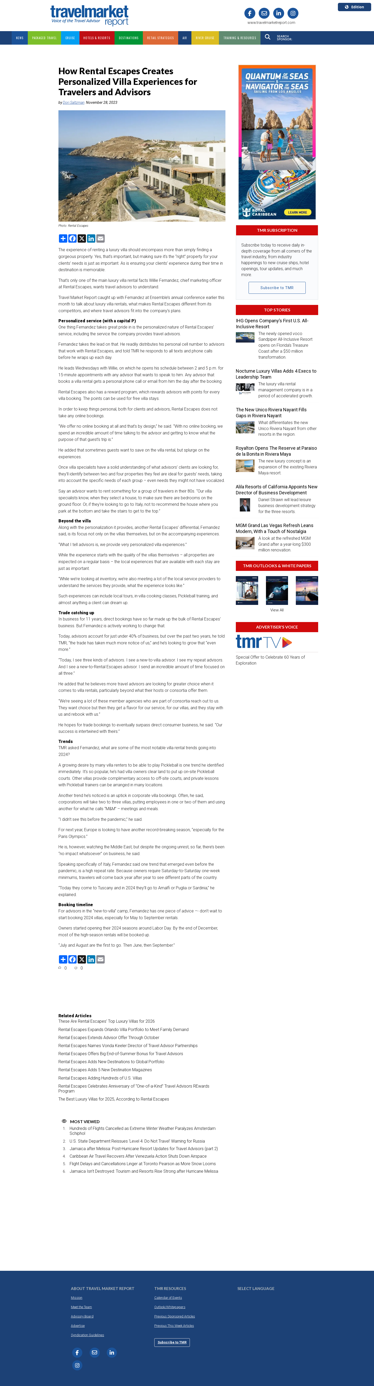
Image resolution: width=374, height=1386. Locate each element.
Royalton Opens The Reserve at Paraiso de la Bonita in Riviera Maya (276, 451)
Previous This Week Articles (174, 1326)
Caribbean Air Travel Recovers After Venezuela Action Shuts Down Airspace (138, 1156)
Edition (354, 6)
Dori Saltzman (73, 102)
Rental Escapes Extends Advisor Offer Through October (108, 1037)
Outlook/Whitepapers (169, 1307)
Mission (76, 1298)
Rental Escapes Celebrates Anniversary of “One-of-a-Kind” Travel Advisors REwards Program (133, 1089)
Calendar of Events (168, 1298)
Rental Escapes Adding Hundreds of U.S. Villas (100, 1078)
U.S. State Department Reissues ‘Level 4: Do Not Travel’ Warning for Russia (137, 1141)
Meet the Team (81, 1307)
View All (277, 610)
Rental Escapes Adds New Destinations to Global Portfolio (111, 1061)
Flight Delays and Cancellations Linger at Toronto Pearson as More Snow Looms (143, 1163)
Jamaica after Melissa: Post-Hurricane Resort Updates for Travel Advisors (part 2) (144, 1148)
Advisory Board (82, 1316)
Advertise (78, 1326)
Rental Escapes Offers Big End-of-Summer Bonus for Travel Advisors (120, 1053)
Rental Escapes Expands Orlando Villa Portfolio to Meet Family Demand (123, 1029)
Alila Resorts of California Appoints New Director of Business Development (277, 489)
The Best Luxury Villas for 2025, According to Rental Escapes (113, 1099)
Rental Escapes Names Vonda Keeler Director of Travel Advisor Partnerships (128, 1045)
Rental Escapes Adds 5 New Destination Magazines (105, 1069)
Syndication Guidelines (87, 1335)
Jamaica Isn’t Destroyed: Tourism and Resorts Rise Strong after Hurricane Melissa (144, 1171)
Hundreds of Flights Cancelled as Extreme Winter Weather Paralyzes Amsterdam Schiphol (143, 1131)
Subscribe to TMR (277, 288)
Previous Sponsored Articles (174, 1316)
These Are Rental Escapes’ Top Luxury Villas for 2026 (106, 1021)
